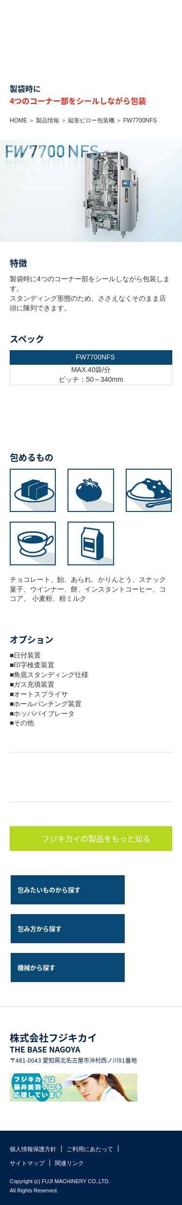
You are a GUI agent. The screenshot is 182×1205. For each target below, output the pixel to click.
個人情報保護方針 (33, 1149)
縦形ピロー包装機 (91, 120)
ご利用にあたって (89, 1149)
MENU (172, 9)
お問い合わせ (153, 9)
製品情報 (47, 120)
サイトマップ (27, 1163)
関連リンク (69, 1163)
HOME (18, 120)
